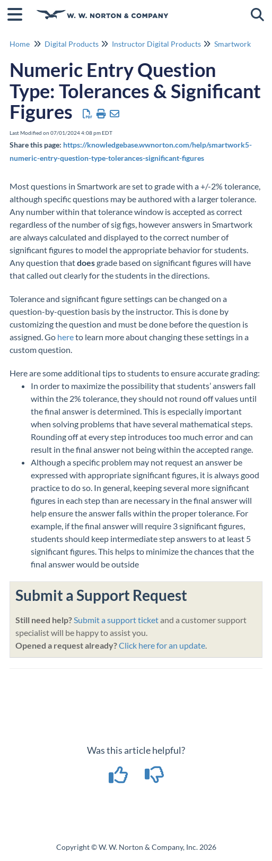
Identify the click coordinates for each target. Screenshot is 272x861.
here (65, 337)
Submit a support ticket (116, 620)
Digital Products (72, 43)
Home (20, 43)
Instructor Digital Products (156, 43)
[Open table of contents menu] (18, 12)
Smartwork (232, 43)
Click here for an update (162, 645)
